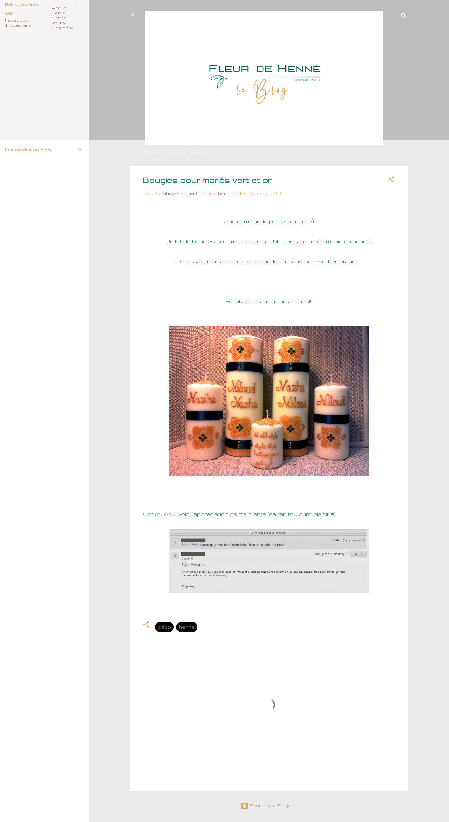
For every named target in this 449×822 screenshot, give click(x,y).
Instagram (17, 24)
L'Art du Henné (60, 15)
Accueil (60, 7)
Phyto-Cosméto (62, 25)
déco (164, 627)
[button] (391, 180)
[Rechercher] (404, 17)
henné (187, 627)
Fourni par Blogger (269, 805)
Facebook (16, 19)
